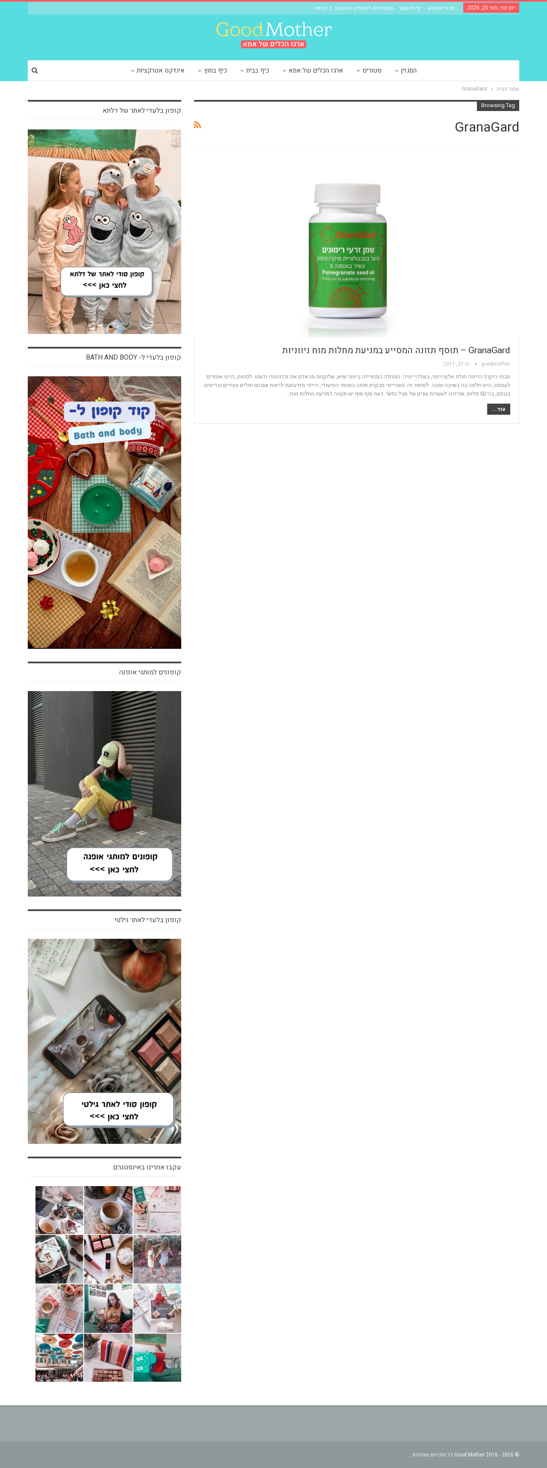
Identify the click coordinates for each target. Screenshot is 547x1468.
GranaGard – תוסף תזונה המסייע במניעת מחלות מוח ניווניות (396, 350)
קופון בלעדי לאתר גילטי (148, 920)
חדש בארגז (500, 161)
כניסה (320, 8)
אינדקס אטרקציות (161, 70)
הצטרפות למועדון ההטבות (364, 8)
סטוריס (372, 70)
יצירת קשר (410, 8)
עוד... (499, 409)
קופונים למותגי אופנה (150, 672)
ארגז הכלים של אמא (315, 70)
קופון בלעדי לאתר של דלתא (142, 110)
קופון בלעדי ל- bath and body (133, 357)
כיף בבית (257, 70)
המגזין (409, 70)
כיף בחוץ (215, 70)
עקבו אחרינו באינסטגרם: (146, 1167)
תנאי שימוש (441, 8)
